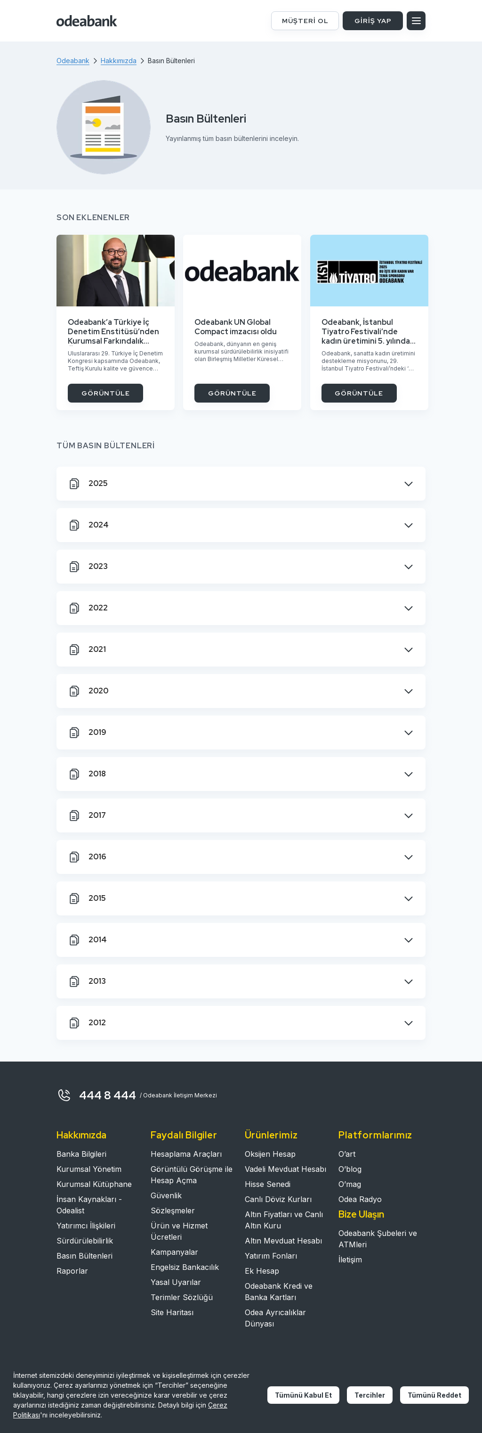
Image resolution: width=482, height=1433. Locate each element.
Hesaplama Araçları (186, 1154)
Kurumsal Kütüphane (94, 1184)
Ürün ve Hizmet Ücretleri (179, 1231)
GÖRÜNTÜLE (105, 393)
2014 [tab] (87, 940)
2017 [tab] (87, 815)
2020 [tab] (88, 691)
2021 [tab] (87, 649)
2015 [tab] (87, 898)
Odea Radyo (360, 1199)
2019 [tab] (87, 732)
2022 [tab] (88, 608)
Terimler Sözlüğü (182, 1297)
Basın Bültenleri (84, 1255)
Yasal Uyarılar (176, 1282)
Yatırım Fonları (271, 1255)
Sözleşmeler (173, 1210)
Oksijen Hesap (270, 1154)
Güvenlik (166, 1195)
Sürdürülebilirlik (84, 1240)
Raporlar (72, 1271)
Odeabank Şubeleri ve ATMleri (377, 1238)
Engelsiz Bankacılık (185, 1267)
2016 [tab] (87, 857)
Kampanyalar (174, 1252)
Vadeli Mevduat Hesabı (285, 1169)
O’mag (349, 1184)
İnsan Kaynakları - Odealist (89, 1204)
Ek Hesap (262, 1271)
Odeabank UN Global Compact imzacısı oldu (235, 327)
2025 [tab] (88, 483)
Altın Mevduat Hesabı (283, 1240)
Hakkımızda (81, 1135)
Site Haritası (172, 1312)
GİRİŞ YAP (373, 20)
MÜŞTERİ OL (305, 20)
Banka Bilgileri (81, 1154)
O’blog (350, 1169)
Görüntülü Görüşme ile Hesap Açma (192, 1174)
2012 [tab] (87, 1022)
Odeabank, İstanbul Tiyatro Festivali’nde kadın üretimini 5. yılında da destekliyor (365, 332)
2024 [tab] (88, 525)
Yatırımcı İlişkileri (85, 1225)
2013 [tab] (87, 981)
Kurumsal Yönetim (88, 1169)
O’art (346, 1154)
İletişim (350, 1259)
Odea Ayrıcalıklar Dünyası (275, 1318)
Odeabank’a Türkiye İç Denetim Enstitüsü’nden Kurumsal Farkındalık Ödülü (113, 332)
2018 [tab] (87, 774)
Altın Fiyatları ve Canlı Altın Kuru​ (284, 1220)
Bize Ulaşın (361, 1214)
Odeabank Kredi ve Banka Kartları (279, 1291)
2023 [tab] (88, 566)
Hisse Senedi (267, 1184)
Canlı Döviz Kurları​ (278, 1199)
